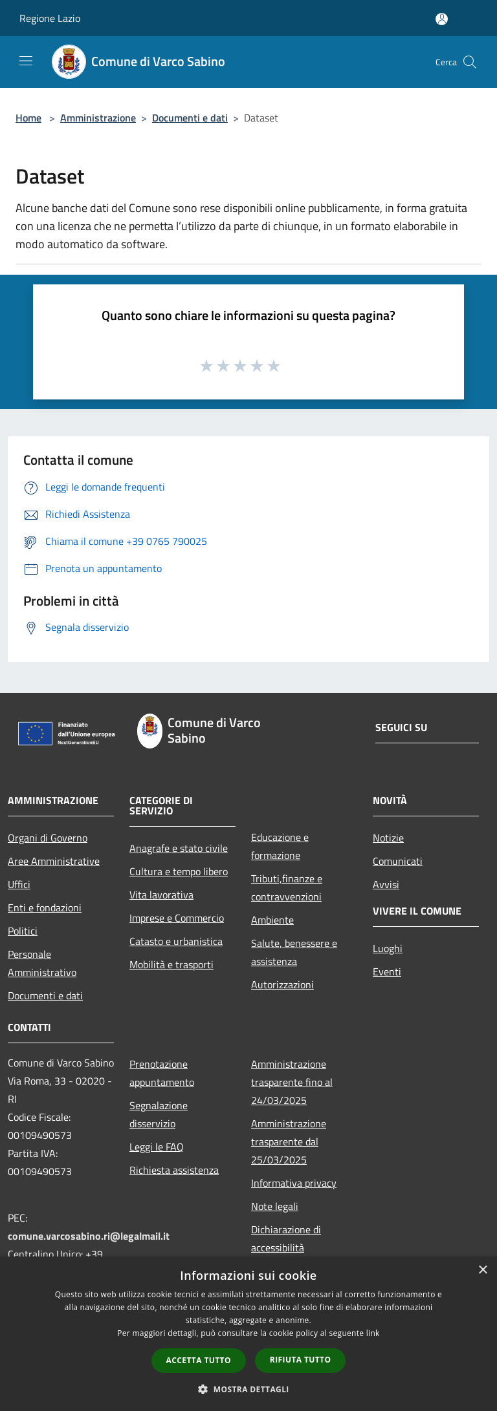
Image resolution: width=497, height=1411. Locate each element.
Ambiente (272, 920)
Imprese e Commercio (176, 918)
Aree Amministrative (54, 861)
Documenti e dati (190, 117)
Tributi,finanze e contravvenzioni (286, 887)
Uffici (19, 884)
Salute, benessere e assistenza (294, 952)
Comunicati (398, 861)
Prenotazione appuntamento (161, 1073)
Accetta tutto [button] (198, 1360)
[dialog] (248, 1334)
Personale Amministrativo (42, 963)
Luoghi (388, 948)
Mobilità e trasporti (171, 964)
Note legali (274, 1206)
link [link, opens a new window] (373, 1333)
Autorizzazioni (282, 984)
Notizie (388, 837)
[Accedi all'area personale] (441, 19)
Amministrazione (98, 117)
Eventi (387, 971)
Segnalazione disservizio (158, 1114)
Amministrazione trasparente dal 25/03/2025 (288, 1141)
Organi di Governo (47, 837)
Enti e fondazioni (45, 907)
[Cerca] (470, 62)
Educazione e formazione (280, 846)
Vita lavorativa (161, 894)
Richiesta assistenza (174, 1170)
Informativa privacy (294, 1183)
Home (28, 117)
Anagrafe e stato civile (178, 848)
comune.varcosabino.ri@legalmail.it (89, 1236)
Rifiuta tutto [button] (300, 1359)
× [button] (482, 1270)
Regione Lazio (49, 18)
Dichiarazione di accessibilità (286, 1238)
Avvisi (386, 884)
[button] (248, 1389)
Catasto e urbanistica (176, 941)
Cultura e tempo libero (178, 871)
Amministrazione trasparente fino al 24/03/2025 (292, 1082)
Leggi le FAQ (156, 1146)
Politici (23, 931)
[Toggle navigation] (26, 61)
